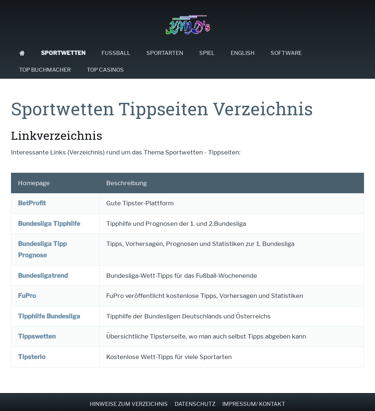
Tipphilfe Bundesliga (49, 316)
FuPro (27, 295)
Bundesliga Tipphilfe (49, 223)
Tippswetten (37, 336)
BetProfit (32, 203)
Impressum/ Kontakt (253, 404)
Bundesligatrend (43, 275)
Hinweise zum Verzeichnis (129, 404)
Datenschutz (195, 404)
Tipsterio (31, 356)
